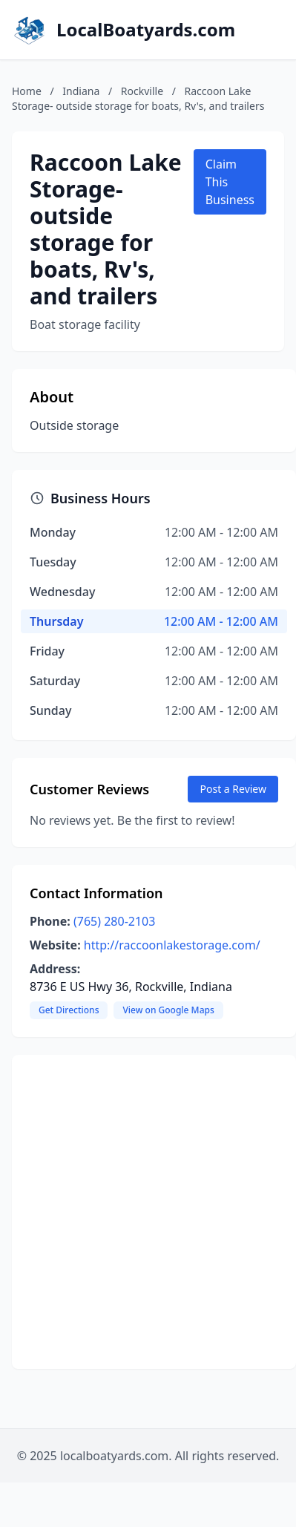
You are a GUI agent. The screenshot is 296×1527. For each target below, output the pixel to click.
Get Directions (69, 1010)
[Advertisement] (139, 1212)
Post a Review (233, 789)
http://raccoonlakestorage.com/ (172, 945)
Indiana (80, 91)
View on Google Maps (168, 1010)
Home (27, 91)
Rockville (142, 91)
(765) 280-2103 (114, 921)
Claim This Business (229, 182)
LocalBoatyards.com (145, 30)
